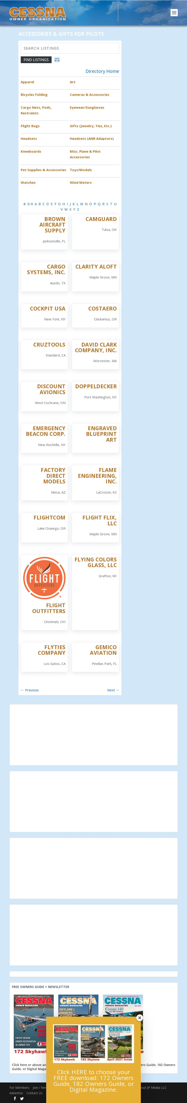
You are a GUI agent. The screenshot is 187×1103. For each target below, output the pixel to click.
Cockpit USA (48, 308)
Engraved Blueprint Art (101, 434)
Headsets (29, 138)
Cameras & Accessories (89, 94)
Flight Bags (30, 126)
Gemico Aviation (103, 649)
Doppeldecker (96, 386)
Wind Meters (81, 182)
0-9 (30, 204)
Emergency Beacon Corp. (46, 431)
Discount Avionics (51, 389)
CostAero (102, 308)
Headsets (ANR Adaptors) (92, 138)
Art (72, 82)
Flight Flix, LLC (99, 520)
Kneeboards (31, 151)
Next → (113, 690)
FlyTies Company (52, 649)
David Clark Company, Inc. (96, 347)
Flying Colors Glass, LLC (96, 562)
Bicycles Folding (34, 94)
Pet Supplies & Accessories (43, 170)
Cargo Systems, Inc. (46, 269)
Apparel (27, 82)
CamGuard (101, 219)
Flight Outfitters (49, 608)
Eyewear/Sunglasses (87, 107)
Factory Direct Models (53, 475)
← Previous (30, 690)
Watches (28, 182)
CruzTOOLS (49, 344)
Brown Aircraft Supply (52, 224)
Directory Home (102, 71)
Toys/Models (81, 170)
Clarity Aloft (96, 266)
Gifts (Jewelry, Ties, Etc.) (91, 126)
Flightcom (50, 517)
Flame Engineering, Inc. (97, 475)
